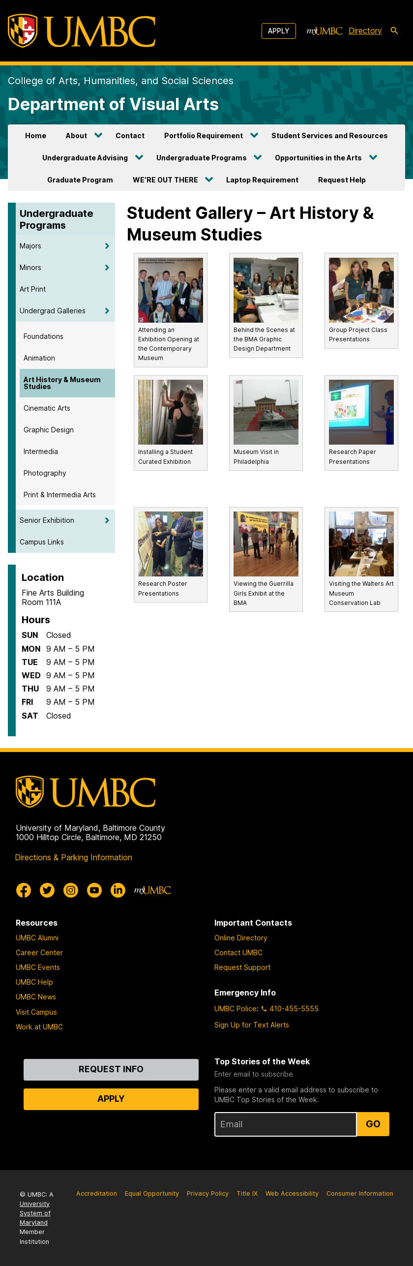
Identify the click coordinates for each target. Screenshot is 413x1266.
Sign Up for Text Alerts (251, 1025)
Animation (39, 358)
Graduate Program (80, 180)
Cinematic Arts (47, 408)
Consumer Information (359, 1193)
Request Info (111, 1069)
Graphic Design (49, 429)
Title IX (247, 1193)
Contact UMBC (238, 952)
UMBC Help (34, 982)
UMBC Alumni (37, 938)
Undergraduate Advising (85, 157)
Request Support (242, 967)
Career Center (39, 952)
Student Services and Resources (329, 135)
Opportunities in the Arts (318, 157)
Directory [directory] (365, 30)
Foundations (43, 336)
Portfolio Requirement (203, 135)
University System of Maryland (35, 1213)
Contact (130, 135)
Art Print (33, 289)
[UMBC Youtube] (94, 890)
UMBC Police (235, 1008)
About (76, 135)
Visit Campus (36, 1012)
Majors (30, 245)
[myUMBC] (324, 31)
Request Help (342, 180)
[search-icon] (394, 31)
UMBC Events (38, 967)
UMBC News (36, 997)
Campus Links (42, 542)
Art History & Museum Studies (62, 383)
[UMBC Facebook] (23, 890)
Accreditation (96, 1193)
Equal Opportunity (152, 1193)
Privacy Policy (208, 1193)
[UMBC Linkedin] (118, 890)
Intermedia (41, 451)
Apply (279, 31)
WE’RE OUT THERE (165, 180)
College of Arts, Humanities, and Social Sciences (121, 81)
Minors (30, 267)
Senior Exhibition (47, 520)
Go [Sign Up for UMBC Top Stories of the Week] (373, 1124)
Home (35, 135)
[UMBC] (81, 31)
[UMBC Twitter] (47, 890)
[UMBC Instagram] (71, 890)
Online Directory (240, 938)
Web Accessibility (292, 1193)
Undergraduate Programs (201, 157)
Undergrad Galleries (53, 310)
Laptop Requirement (262, 180)
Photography (45, 473)
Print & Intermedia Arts (60, 494)
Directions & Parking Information (73, 857)
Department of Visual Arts (113, 104)
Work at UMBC (39, 1027)
